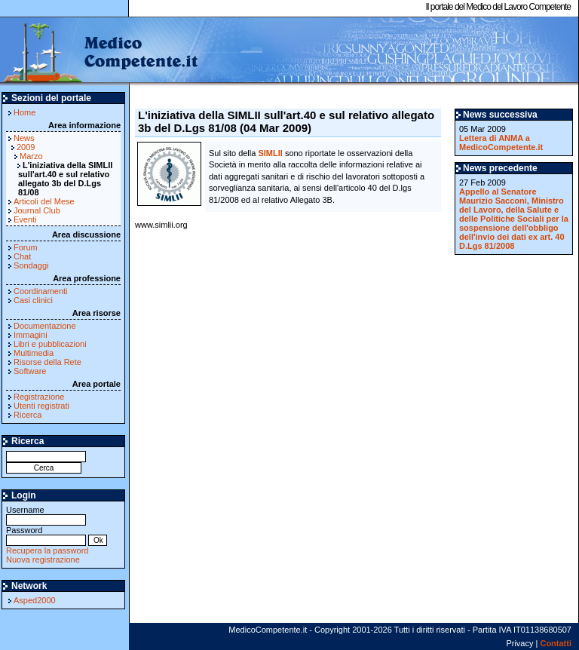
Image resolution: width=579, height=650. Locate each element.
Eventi (25, 219)
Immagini (30, 334)
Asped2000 (35, 600)
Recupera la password (47, 550)
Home (24, 112)
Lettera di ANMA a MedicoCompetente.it (501, 142)
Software (30, 371)
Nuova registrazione (43, 559)
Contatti (555, 643)
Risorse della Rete (47, 361)
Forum (26, 247)
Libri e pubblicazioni (50, 343)
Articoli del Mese (44, 201)
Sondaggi (31, 265)
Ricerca (27, 414)
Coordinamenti (41, 291)
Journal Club (37, 210)
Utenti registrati (41, 405)
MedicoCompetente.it (100, 51)
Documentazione (45, 325)
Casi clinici (33, 300)
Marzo (31, 156)
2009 (26, 147)
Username (46, 514)
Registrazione (39, 396)
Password (46, 535)
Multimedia (34, 352)
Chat (22, 256)
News (24, 138)
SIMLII (270, 153)
